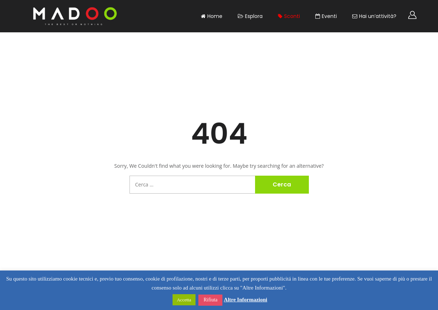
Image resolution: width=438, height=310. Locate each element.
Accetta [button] (184, 299)
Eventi (326, 16)
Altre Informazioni (245, 299)
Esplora (250, 16)
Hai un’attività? (374, 16)
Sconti (289, 16)
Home (211, 16)
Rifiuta (210, 299)
